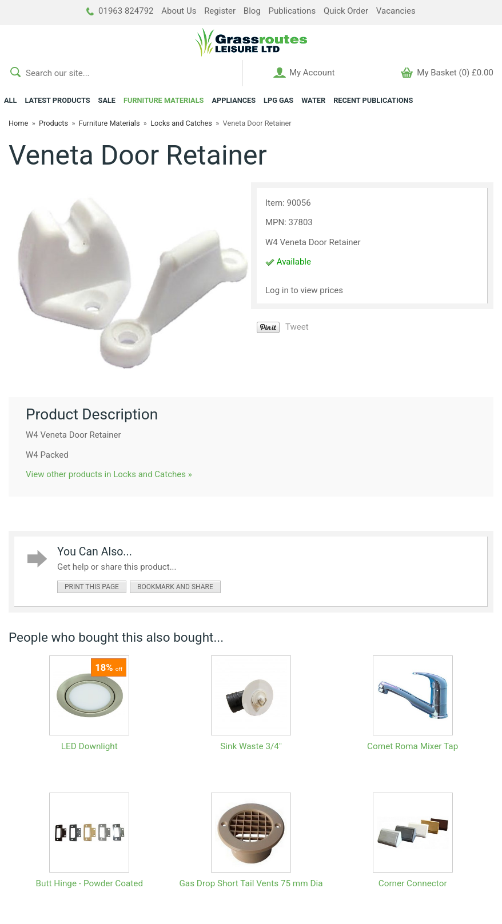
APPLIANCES (234, 100)
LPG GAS (278, 100)
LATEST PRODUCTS (57, 100)
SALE (107, 100)
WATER (313, 100)
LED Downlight (89, 746)
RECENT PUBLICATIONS (373, 100)
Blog (252, 11)
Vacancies (396, 11)
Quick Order (346, 11)
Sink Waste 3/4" (251, 746)
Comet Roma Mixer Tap (412, 746)
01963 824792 (119, 11)
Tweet (297, 327)
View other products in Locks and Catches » (109, 474)
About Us (178, 11)
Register (220, 11)
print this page (92, 587)
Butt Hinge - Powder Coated (90, 883)
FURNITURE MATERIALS (163, 100)
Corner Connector (413, 883)
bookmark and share (175, 587)
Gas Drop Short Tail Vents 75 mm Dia (250, 883)
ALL (10, 100)
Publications (292, 11)
